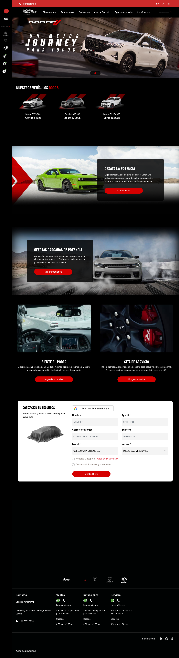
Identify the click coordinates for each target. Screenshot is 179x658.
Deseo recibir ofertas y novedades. (94, 464)
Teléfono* (127, 429)
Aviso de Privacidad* (107, 458)
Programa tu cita (136, 379)
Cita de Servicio (102, 12)
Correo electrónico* (83, 429)
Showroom (49, 12)
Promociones (67, 12)
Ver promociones (53, 271)
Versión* (126, 444)
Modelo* (76, 444)
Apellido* (126, 415)
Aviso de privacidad (26, 651)
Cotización (84, 12)
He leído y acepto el (97, 458)
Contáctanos (143, 12)
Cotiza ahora (123, 190)
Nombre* (77, 415)
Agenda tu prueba (124, 12)
